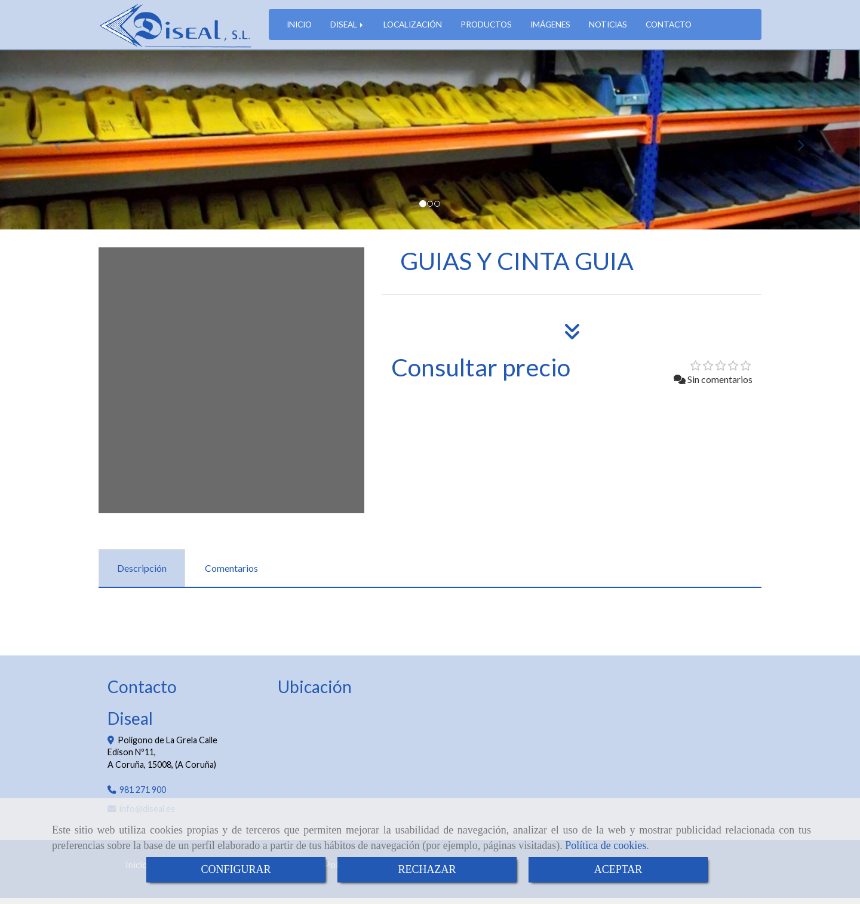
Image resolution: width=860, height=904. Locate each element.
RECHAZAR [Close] (427, 869)
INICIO (299, 27)
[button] (64, 145)
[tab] (142, 574)
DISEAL (347, 27)
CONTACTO (669, 27)
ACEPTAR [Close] (618, 869)
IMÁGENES (550, 27)
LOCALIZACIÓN (412, 27)
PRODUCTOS (486, 27)
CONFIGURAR (236, 869)
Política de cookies (605, 845)
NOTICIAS (608, 27)
